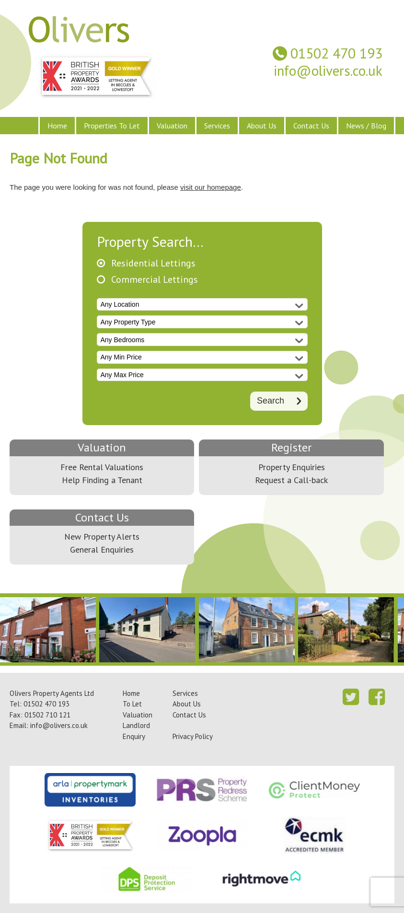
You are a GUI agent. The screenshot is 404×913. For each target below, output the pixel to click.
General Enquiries (102, 549)
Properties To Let (112, 125)
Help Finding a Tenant (102, 479)
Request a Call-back (291, 479)
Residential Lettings (153, 263)
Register (291, 447)
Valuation (172, 125)
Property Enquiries (291, 467)
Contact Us (311, 125)
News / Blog (366, 125)
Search (270, 400)
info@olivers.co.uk (328, 71)
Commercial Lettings (154, 279)
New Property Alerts (101, 536)
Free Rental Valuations (101, 467)
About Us (262, 125)
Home (57, 125)
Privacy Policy (193, 736)
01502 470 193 (336, 53)
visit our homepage (210, 187)
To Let (132, 703)
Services (217, 125)
